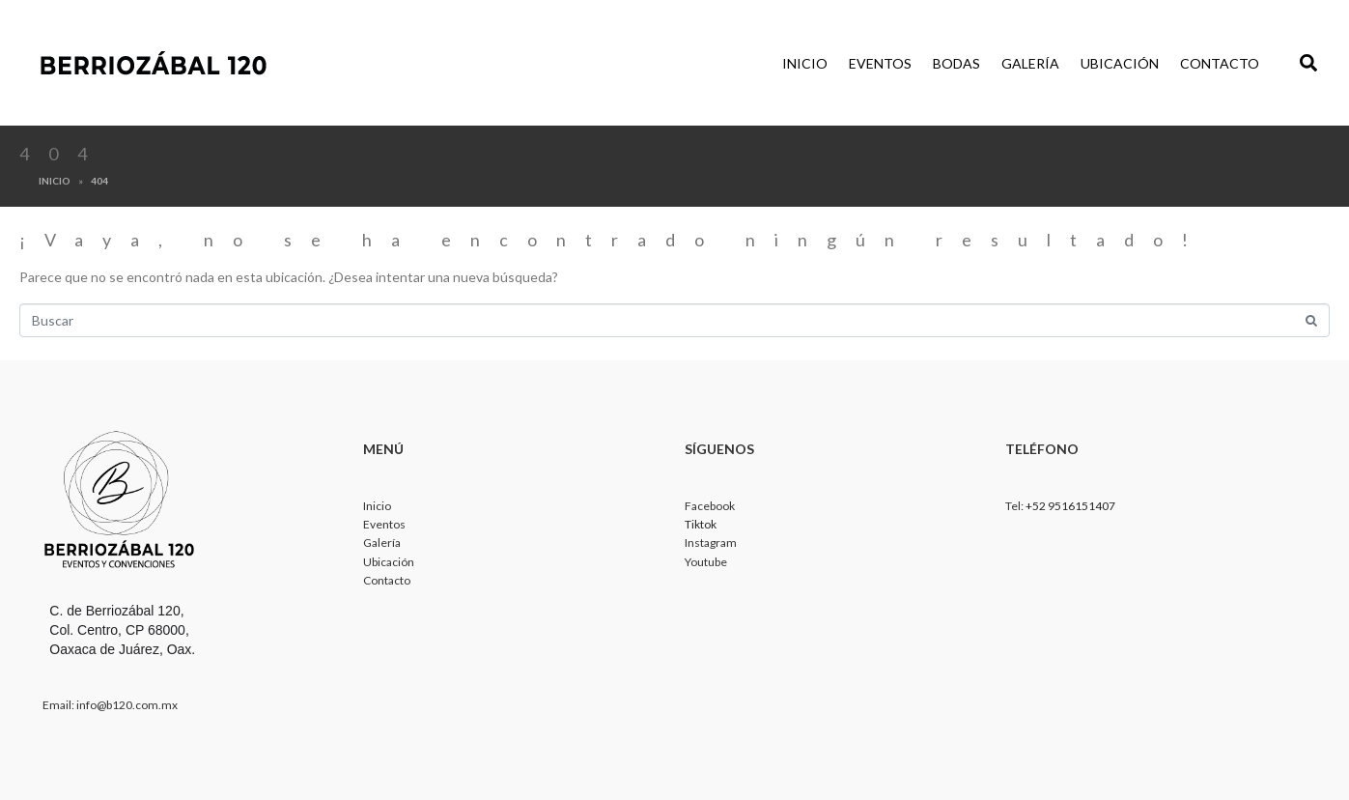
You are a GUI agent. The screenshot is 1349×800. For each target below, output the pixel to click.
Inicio (805, 63)
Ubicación (1120, 63)
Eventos (880, 63)
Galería (1030, 63)
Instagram (711, 542)
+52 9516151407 (1070, 506)
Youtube (706, 562)
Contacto (1219, 63)
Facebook (710, 506)
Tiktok (701, 524)
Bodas (956, 63)
